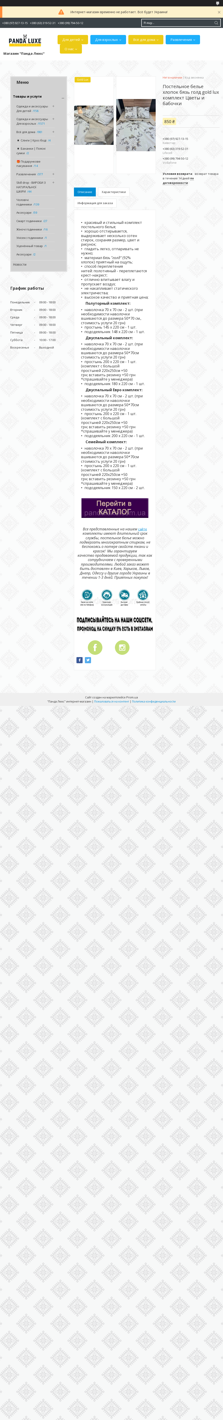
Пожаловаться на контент (111, 701)
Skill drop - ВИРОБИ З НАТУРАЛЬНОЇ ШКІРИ (31, 187)
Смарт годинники (29, 221)
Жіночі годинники (29, 229)
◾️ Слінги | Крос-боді (31, 140)
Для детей (71, 39)
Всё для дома (144, 39)
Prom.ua (132, 697)
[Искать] (216, 22)
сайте (142, 529)
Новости (19, 264)
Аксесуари (23, 212)
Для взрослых (106, 39)
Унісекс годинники (29, 238)
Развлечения (181, 39)
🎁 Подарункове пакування (28, 163)
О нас (69, 49)
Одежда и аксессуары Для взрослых (32, 121)
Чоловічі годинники (24, 202)
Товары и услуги (27, 96)
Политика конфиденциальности (154, 701)
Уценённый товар (29, 246)
